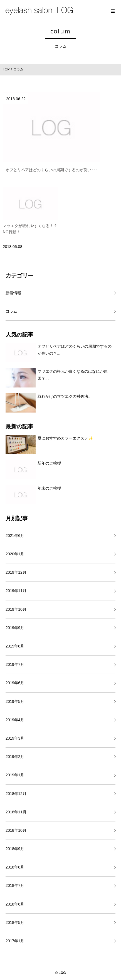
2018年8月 (15, 867)
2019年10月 (16, 609)
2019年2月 (15, 756)
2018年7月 (15, 885)
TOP (6, 69)
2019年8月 (15, 646)
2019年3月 (15, 738)
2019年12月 (16, 572)
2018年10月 (16, 830)
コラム (11, 311)
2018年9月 (15, 848)
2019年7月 (15, 664)
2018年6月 (15, 904)
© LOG (60, 973)
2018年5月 (15, 922)
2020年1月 (15, 554)
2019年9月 (15, 627)
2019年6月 (15, 683)
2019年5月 (15, 701)
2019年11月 (16, 590)
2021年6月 (15, 535)
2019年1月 (15, 775)
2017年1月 (15, 941)
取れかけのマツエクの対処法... (65, 396)
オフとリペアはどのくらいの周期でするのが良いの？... (75, 349)
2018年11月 (16, 812)
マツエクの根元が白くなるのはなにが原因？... (73, 375)
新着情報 (13, 293)
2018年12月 (16, 793)
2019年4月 (15, 720)
